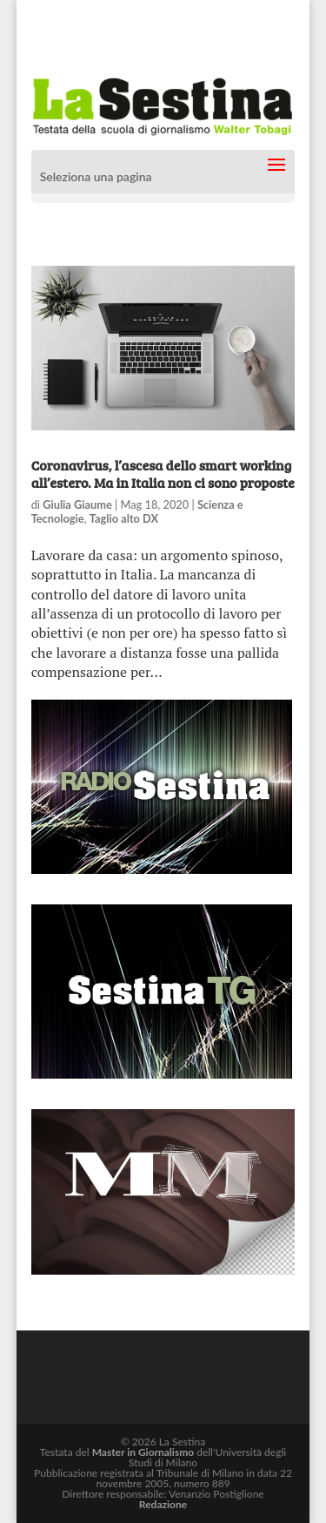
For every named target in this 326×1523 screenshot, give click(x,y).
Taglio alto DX (124, 518)
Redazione (163, 1504)
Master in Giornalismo (143, 1452)
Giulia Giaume (77, 504)
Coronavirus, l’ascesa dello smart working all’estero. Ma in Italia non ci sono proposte (163, 473)
